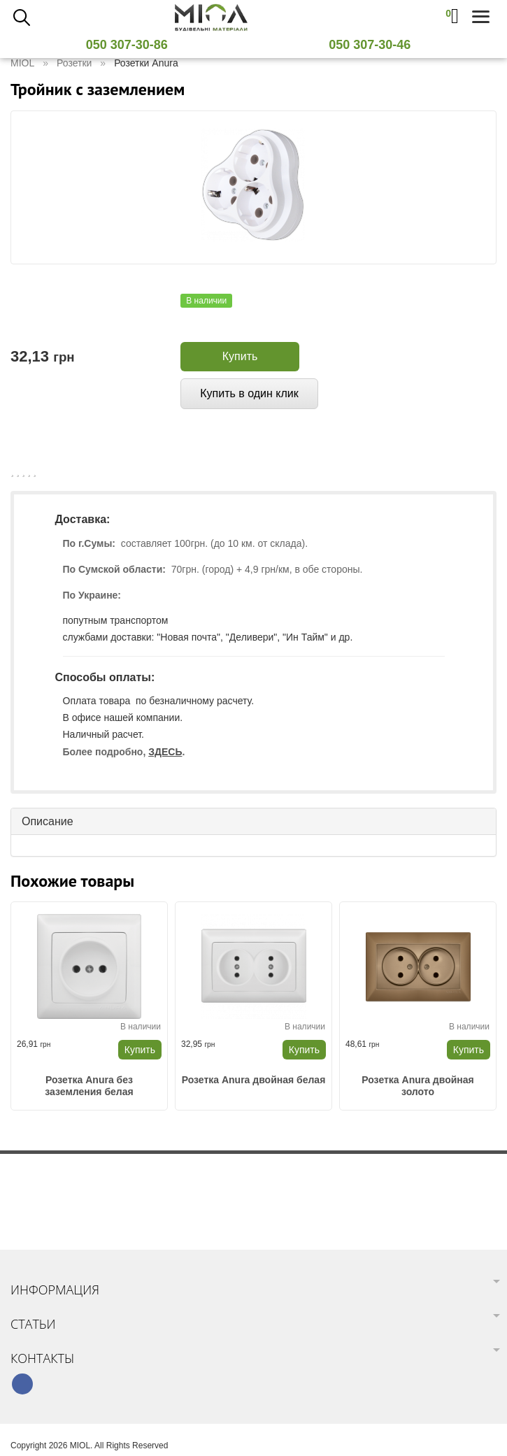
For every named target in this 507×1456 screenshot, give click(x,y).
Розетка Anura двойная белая (254, 1079)
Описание (47, 821)
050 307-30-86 (132, 44)
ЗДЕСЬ (165, 751)
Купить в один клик (249, 393)
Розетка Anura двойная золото (418, 1085)
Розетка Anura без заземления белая (89, 1085)
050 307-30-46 (375, 44)
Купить (240, 356)
